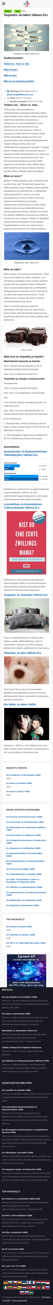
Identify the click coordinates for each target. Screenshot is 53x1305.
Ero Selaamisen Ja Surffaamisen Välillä (23, 848)
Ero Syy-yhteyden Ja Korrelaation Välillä (19, 997)
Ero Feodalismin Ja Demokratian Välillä (23, 775)
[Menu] (3, 3)
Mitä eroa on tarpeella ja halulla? (19, 81)
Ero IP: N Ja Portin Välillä (13, 1249)
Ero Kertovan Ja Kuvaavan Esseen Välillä (24, 817)
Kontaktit (6, 1301)
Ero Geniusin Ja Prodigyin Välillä (20, 869)
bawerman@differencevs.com (20, 94)
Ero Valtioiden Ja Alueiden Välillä (20, 935)
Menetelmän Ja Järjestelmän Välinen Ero (19, 1031)
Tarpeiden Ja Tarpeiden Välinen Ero (26, 594)
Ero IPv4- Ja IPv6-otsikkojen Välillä (17, 1215)
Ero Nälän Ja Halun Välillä (20, 704)
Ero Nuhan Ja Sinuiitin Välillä (19, 783)
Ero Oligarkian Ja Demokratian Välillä (22, 905)
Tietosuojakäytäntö (19, 1301)
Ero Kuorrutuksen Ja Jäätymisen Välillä (23, 835)
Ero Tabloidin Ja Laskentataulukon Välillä (24, 887)
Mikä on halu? (10, 75)
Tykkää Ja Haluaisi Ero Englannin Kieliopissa (21, 1047)
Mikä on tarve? (11, 69)
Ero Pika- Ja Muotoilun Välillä (14, 1232)
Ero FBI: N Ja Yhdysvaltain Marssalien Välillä (25, 943)
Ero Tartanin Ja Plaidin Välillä (19, 927)
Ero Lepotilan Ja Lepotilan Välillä (16, 1090)
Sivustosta (46, 1297)
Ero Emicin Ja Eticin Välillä (18, 791)
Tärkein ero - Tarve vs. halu (16, 64)
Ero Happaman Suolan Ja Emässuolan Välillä (21, 1169)
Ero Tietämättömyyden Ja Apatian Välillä (23, 874)
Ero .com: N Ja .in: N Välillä (14, 1266)
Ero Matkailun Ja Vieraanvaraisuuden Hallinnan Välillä (25, 1061)
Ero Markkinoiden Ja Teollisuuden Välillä (24, 900)
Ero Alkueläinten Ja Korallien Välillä (17, 1153)
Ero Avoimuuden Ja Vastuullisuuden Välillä (25, 822)
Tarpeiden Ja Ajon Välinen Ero (22, 652)
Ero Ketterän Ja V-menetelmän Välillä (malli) (21, 1199)
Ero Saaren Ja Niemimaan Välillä (16, 1014)
